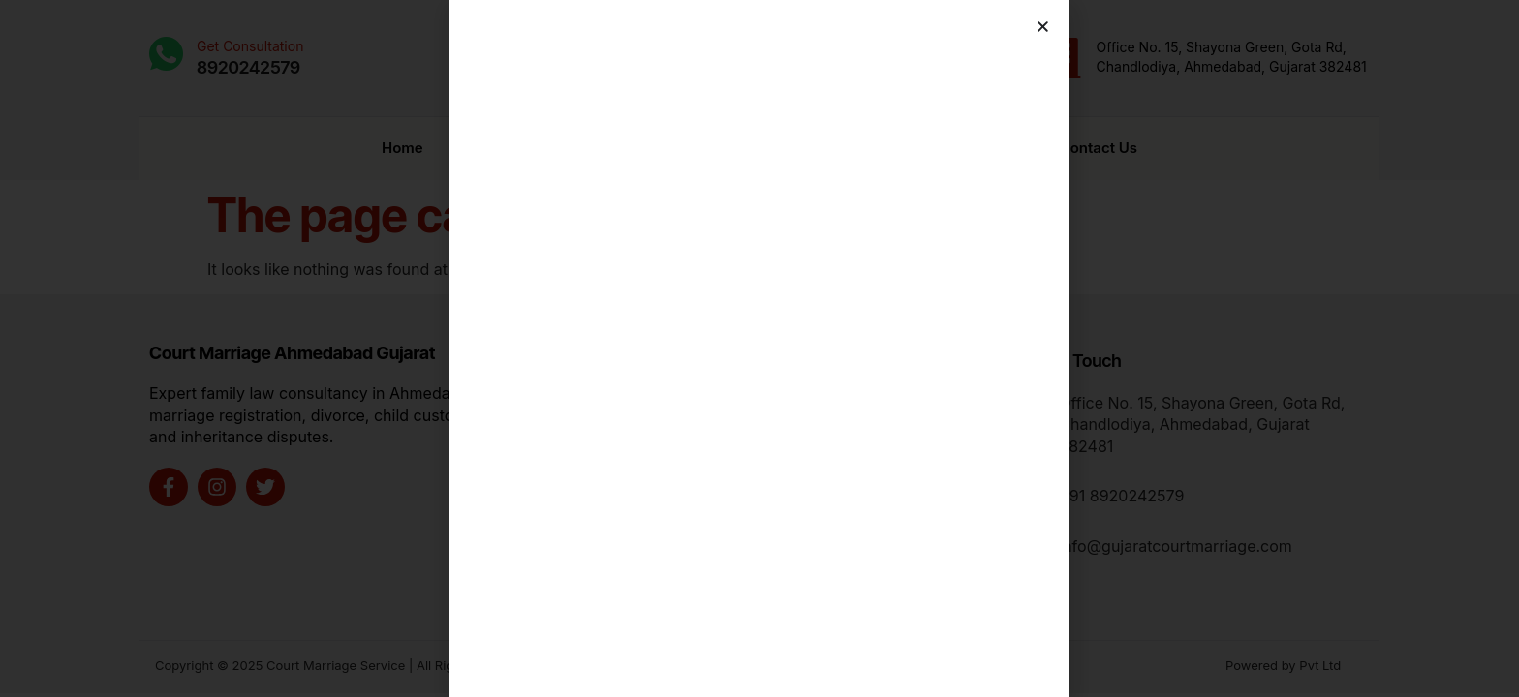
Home (402, 142)
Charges (962, 142)
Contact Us (1098, 142)
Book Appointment (799, 142)
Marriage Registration (578, 143)
